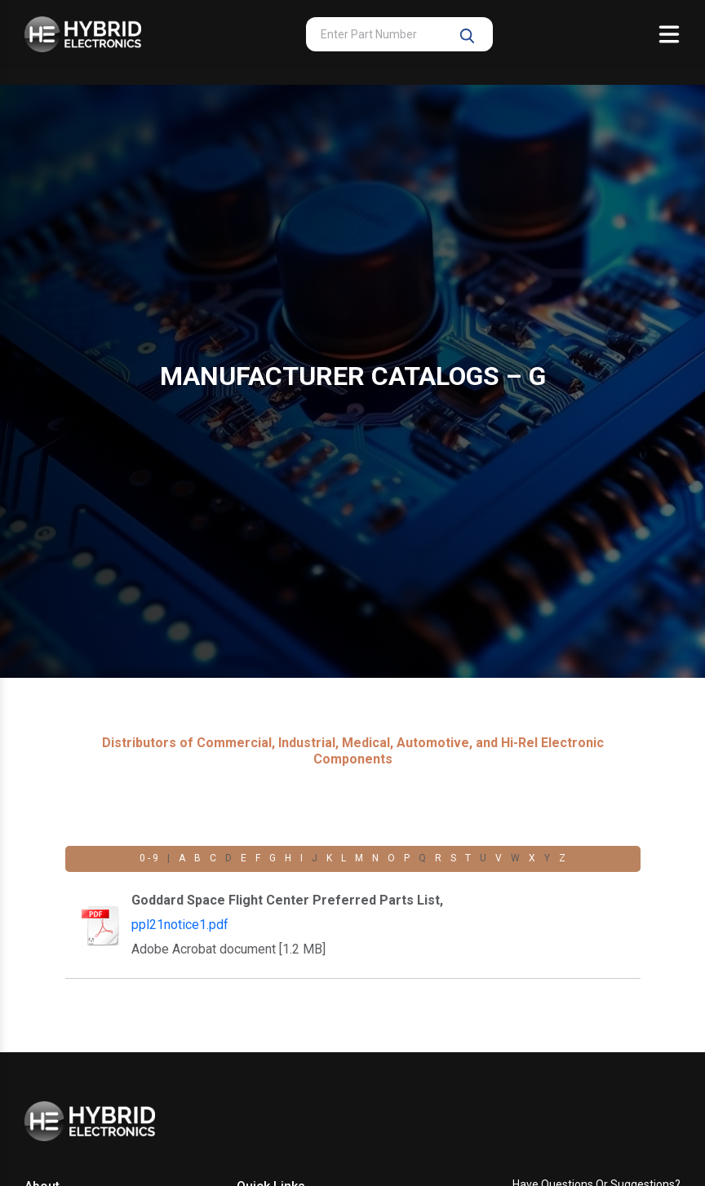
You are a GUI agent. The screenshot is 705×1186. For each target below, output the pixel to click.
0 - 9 (149, 858)
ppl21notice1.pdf (179, 924)
